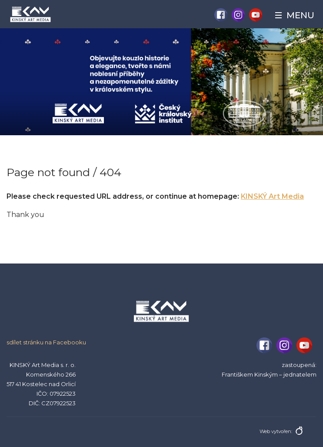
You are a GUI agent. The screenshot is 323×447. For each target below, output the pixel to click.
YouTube (255, 14)
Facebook (220, 14)
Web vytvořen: (276, 431)
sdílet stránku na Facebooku (46, 342)
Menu (300, 15)
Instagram (238, 14)
